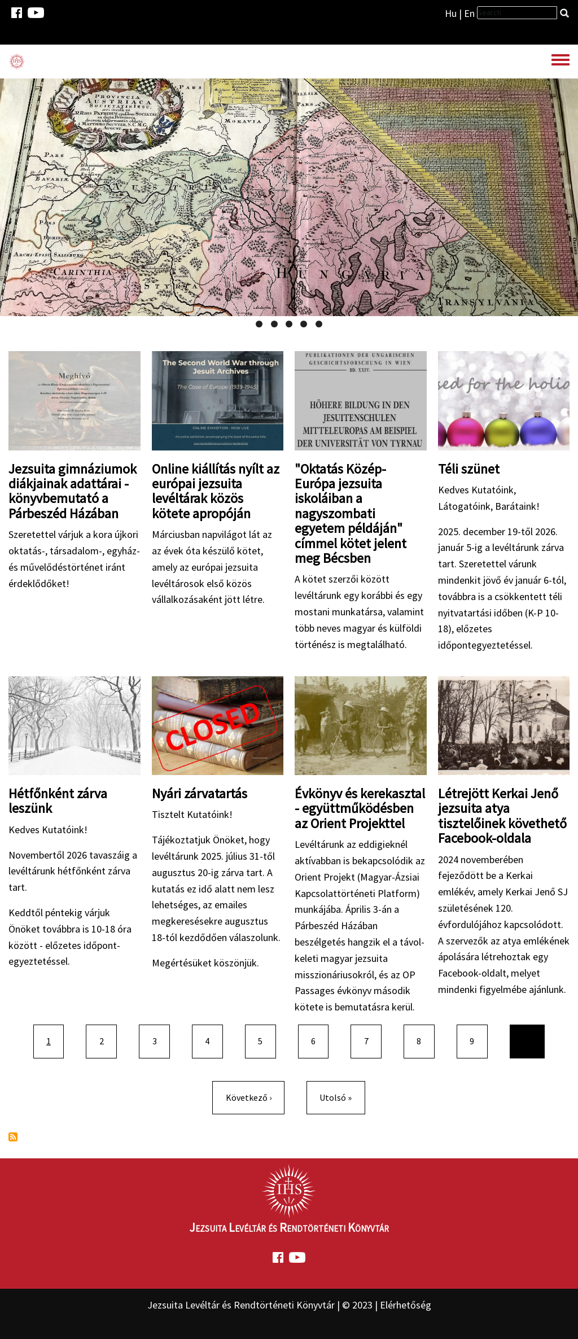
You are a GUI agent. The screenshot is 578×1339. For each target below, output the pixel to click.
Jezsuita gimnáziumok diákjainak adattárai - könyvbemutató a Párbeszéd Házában (72, 491)
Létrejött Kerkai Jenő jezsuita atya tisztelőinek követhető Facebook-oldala (502, 816)
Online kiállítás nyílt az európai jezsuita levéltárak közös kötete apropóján (215, 491)
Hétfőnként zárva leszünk (57, 801)
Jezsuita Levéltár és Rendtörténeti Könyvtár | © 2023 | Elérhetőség (289, 1304)
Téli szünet (469, 469)
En (469, 13)
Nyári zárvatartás (199, 793)
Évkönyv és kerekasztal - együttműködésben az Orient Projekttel (360, 808)
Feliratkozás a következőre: (12, 1136)
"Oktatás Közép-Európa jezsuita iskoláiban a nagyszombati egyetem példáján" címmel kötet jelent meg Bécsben (350, 513)
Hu (451, 13)
